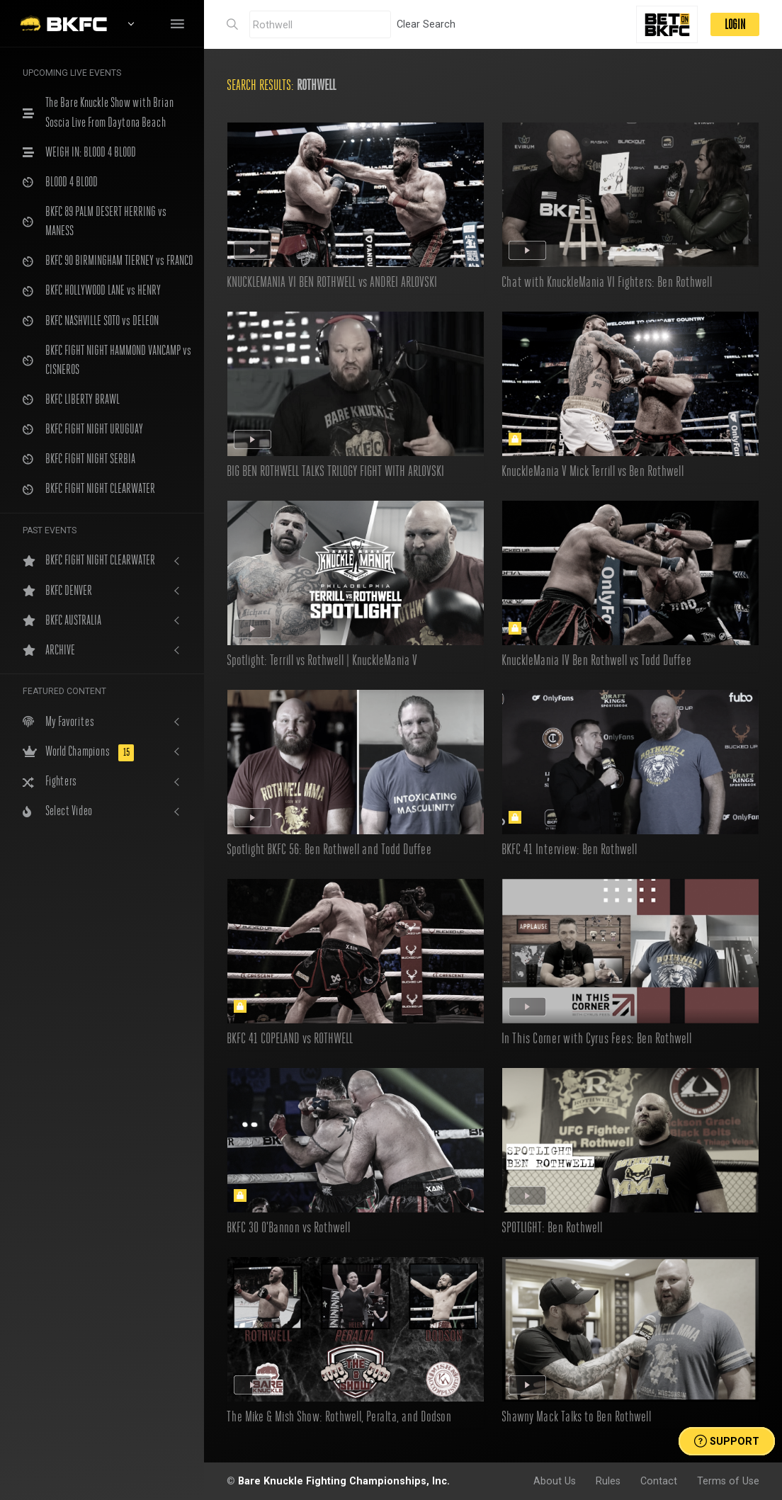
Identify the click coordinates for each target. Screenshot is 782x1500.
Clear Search (426, 24)
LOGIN (735, 24)
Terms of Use (728, 1481)
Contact (658, 1481)
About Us (554, 1481)
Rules (608, 1481)
